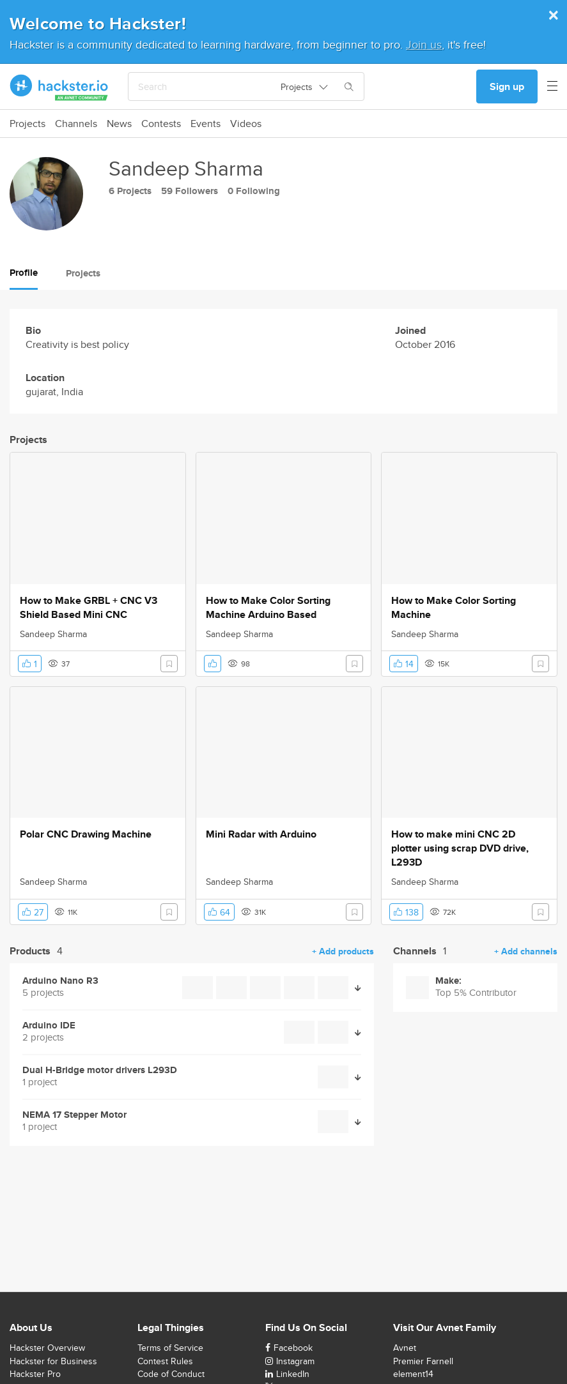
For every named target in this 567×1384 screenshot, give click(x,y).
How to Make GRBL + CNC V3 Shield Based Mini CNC (88, 608)
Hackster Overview (47, 1347)
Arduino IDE (48, 1025)
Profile (24, 273)
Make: (448, 981)
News (119, 124)
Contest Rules (165, 1361)
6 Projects (130, 191)
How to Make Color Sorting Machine (453, 608)
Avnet (404, 1347)
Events (205, 124)
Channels (76, 124)
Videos (245, 124)
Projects (27, 124)
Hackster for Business (53, 1361)
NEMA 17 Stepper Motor (74, 1115)
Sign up (507, 86)
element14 (413, 1373)
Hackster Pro (35, 1373)
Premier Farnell (423, 1361)
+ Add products (343, 951)
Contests (161, 124)
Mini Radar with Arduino (261, 834)
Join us (424, 44)
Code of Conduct (171, 1373)
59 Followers (189, 191)
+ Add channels (525, 951)
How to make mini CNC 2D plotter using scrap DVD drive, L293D (460, 848)
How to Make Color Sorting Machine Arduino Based (268, 608)
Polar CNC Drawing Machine (85, 834)
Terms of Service (170, 1347)
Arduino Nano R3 (60, 981)
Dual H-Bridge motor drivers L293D (99, 1070)
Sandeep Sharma (53, 634)
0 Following (254, 191)
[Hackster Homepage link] (59, 87)
